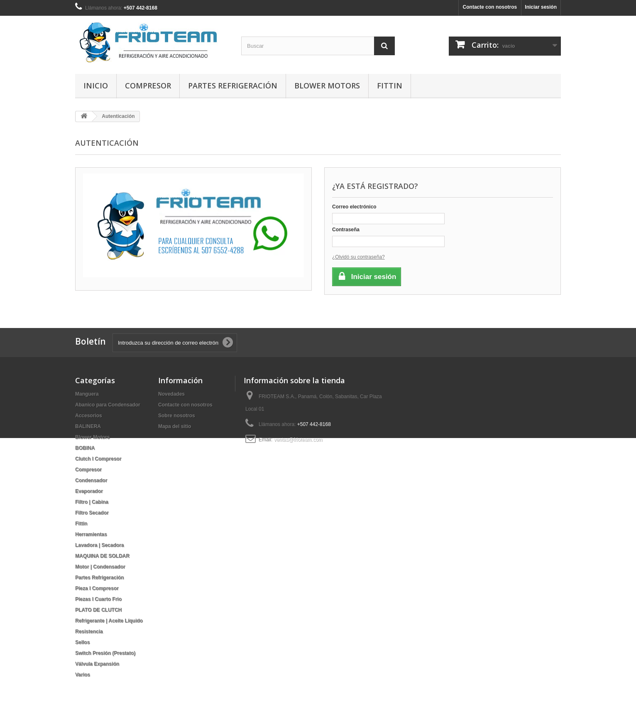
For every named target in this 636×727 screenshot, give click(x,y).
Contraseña (346, 230)
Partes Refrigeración (232, 86)
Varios (82, 675)
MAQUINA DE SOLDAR (102, 556)
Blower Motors (327, 86)
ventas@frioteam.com (298, 440)
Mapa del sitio (174, 426)
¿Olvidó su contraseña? (358, 257)
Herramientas (91, 534)
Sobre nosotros (176, 416)
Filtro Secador (92, 513)
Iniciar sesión (541, 7)
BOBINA (85, 448)
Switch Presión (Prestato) (105, 653)
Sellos (82, 642)
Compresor (148, 86)
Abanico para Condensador (107, 405)
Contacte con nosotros (490, 7)
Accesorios (88, 416)
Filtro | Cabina (91, 502)
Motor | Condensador (100, 567)
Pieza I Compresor (97, 588)
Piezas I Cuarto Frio (98, 599)
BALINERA (88, 426)
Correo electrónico (354, 207)
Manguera (87, 394)
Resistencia (89, 631)
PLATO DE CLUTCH (98, 610)
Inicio (95, 86)
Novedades (171, 394)
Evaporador (89, 491)
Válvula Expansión (97, 664)
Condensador (91, 480)
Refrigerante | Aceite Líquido (109, 621)
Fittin (389, 86)
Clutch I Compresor (98, 459)
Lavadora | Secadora (99, 545)
